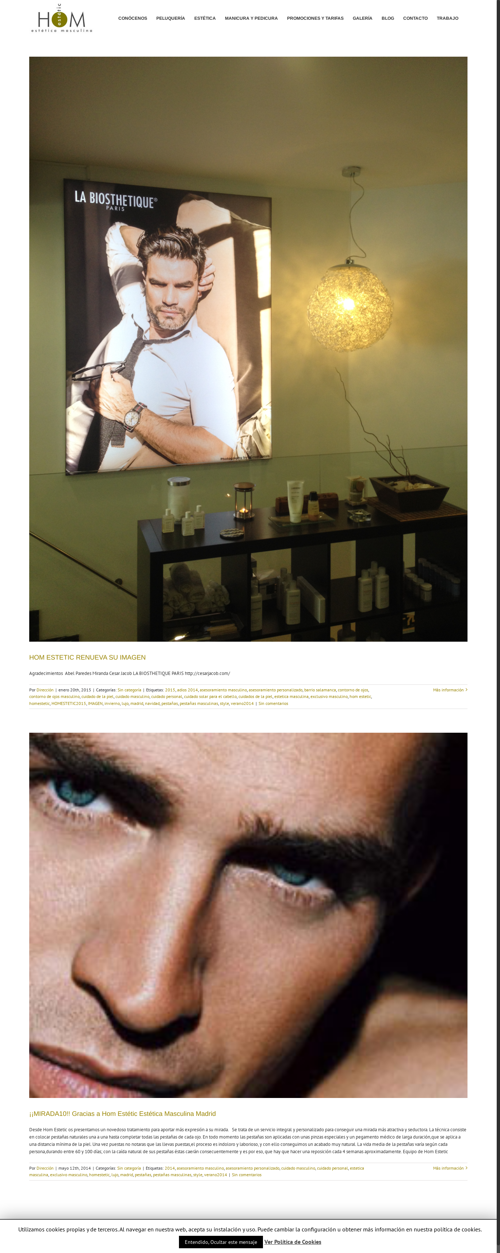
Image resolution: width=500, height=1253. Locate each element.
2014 (170, 1168)
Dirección (45, 689)
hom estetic (360, 696)
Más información (448, 689)
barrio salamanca (320, 689)
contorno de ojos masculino (54, 696)
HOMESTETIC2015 (68, 703)
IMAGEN (95, 703)
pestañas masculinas (199, 703)
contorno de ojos (353, 689)
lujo (125, 703)
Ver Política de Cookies (292, 1241)
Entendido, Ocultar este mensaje (221, 1242)
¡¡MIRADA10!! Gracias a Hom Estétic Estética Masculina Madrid (122, 1113)
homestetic (39, 703)
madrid (136, 703)
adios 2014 (187, 689)
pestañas (169, 703)
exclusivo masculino (329, 696)
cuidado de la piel (97, 696)
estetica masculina (291, 696)
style (224, 703)
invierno (112, 703)
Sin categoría (129, 689)
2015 (170, 689)
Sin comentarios (273, 703)
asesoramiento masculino (223, 689)
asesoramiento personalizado (275, 689)
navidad (152, 703)
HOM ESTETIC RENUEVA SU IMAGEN (87, 657)
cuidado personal (166, 696)
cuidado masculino (132, 696)
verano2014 (242, 703)
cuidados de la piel (255, 696)
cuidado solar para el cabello (210, 696)
